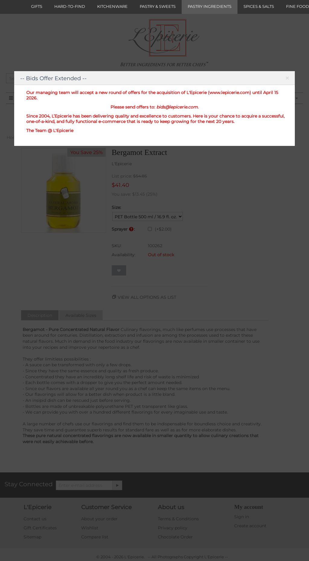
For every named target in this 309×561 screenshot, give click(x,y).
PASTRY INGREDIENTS (209, 6)
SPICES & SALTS (259, 6)
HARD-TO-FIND (69, 6)
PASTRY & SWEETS (158, 6)
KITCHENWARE (112, 6)
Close (287, 79)
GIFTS (36, 6)
